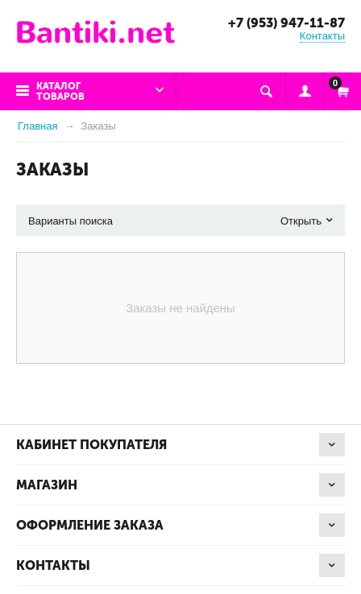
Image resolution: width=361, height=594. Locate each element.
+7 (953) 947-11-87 (286, 23)
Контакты (322, 36)
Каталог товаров (60, 91)
